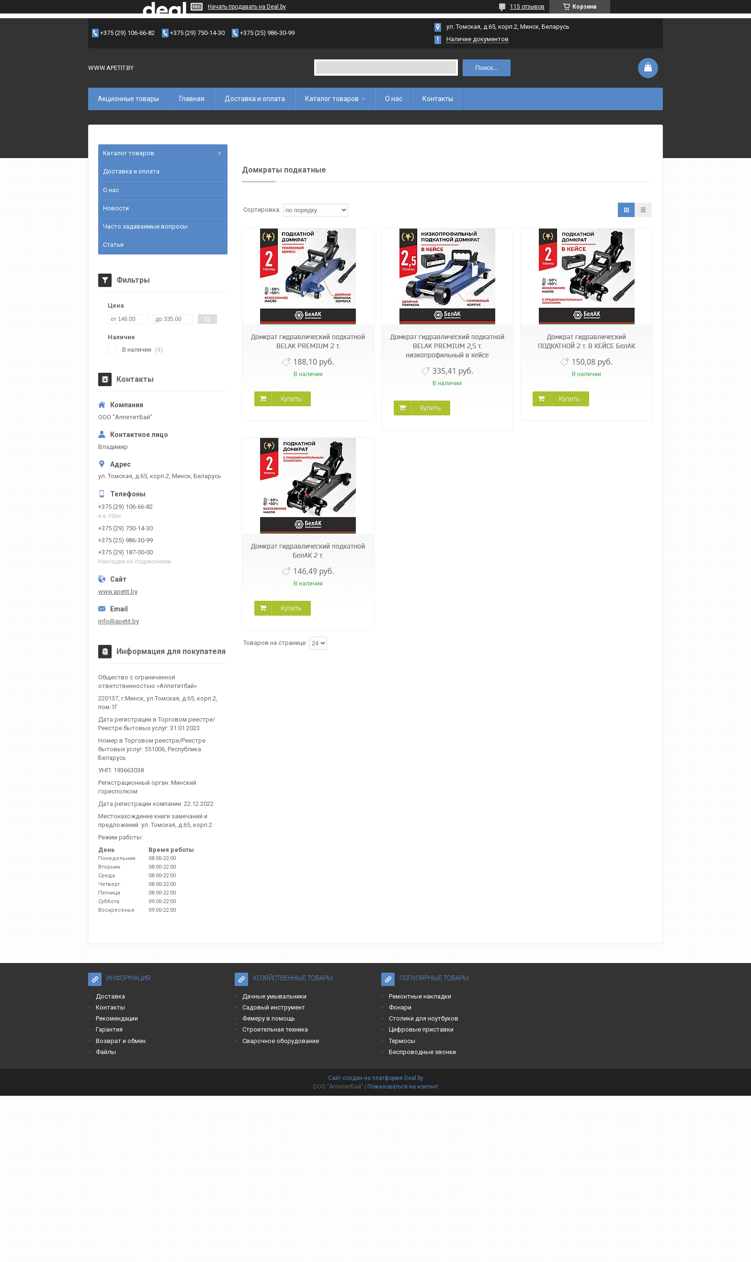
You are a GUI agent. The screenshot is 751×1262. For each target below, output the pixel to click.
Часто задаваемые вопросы (145, 226)
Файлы (106, 1051)
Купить (291, 398)
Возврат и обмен (121, 1040)
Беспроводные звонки (422, 1051)
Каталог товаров (332, 99)
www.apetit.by (117, 591)
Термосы (402, 1040)
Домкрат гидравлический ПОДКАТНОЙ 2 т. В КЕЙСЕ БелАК (586, 341)
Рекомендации (117, 1018)
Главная (192, 99)
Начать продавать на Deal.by (247, 6)
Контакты (437, 99)
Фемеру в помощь (268, 1018)
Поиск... (486, 67)
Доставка (110, 996)
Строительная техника (275, 1029)
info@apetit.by (118, 621)
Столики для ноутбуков (423, 1018)
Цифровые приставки (421, 1029)
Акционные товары (128, 99)
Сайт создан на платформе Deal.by (375, 1078)
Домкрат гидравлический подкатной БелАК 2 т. (308, 550)
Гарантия (109, 1029)
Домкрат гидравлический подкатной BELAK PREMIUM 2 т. (308, 341)
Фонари (400, 1007)
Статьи (113, 244)
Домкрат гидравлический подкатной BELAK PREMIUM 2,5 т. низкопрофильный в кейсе (447, 346)
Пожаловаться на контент (402, 1086)
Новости (116, 208)
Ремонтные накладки (420, 996)
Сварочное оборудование (280, 1040)
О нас (393, 99)
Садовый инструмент (273, 1007)
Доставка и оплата (255, 99)
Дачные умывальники (274, 996)
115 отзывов (527, 6)
